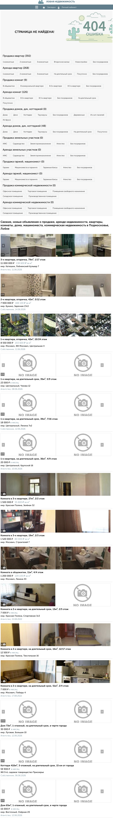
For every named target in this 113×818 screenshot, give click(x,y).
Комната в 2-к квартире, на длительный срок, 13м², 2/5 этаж (35, 609)
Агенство (61, 144)
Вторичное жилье (61, 62)
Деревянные (79, 115)
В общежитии (9, 86)
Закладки (49, 7)
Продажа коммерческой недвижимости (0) (29, 185)
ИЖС (5, 144)
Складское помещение (13, 196)
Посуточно (82, 74)
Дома (5, 115)
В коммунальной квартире (31, 86)
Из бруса (7, 120)
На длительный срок (63, 74)
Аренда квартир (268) (16, 68)
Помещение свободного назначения (69, 191)
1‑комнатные (8, 62)
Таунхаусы (42, 115)
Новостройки (81, 62)
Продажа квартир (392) (17, 56)
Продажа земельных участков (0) (23, 138)
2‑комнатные (25, 62)
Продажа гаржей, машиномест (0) (23, 161)
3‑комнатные (42, 62)
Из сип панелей (97, 115)
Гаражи (6, 168)
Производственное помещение (42, 196)
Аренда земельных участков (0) (22, 150)
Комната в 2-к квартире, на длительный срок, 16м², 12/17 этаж (36, 649)
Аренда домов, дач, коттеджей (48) (24, 126)
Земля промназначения (40, 144)
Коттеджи (28, 115)
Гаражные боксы (50, 168)
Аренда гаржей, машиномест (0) (22, 173)
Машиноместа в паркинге (26, 168)
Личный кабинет (67, 7)
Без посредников (100, 62)
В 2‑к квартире (55, 86)
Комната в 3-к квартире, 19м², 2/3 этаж (23, 536)
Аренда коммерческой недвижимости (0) (28, 202)
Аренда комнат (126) (15, 92)
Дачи (15, 115)
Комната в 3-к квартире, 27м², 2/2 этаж (23, 499)
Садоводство (18, 144)
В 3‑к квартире (74, 86)
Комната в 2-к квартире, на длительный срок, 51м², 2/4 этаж (35, 686)
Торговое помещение (37, 191)
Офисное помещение (12, 191)
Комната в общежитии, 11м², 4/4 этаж (22, 572)
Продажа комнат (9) (15, 80)
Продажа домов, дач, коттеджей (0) (24, 109)
